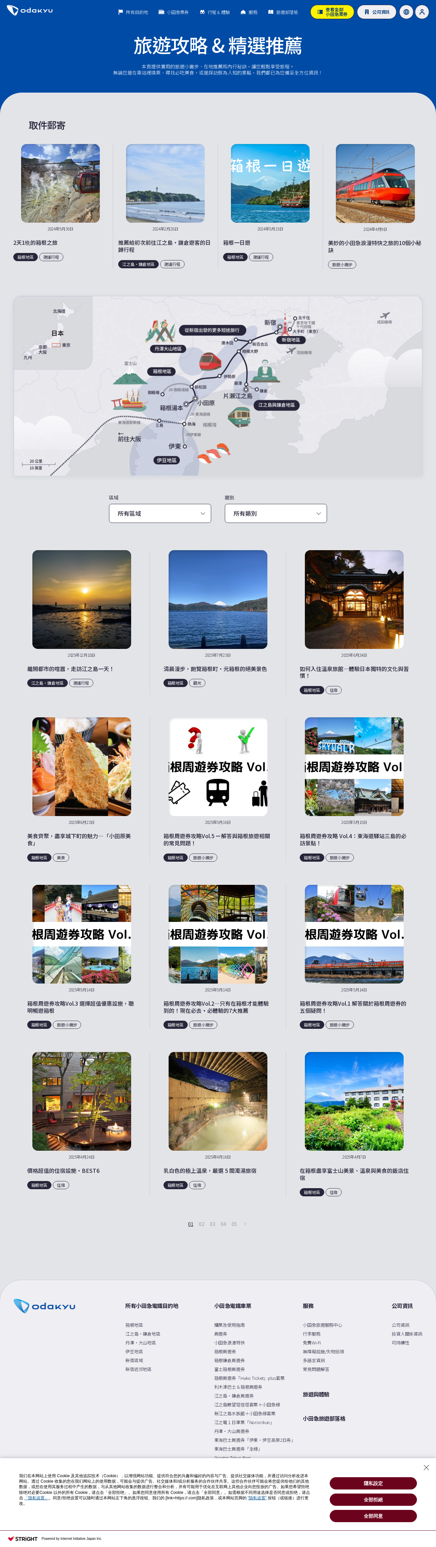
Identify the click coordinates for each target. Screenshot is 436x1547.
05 (234, 1224)
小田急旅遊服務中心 (322, 1325)
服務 (308, 1306)
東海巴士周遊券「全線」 (238, 1449)
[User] (422, 12)
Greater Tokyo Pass (232, 1457)
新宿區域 (134, 1360)
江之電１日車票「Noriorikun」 (244, 1422)
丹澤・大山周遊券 (231, 1431)
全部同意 (373, 1516)
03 (212, 1224)
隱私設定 (373, 1483)
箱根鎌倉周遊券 (229, 1360)
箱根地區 (134, 1325)
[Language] (406, 12)
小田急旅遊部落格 (324, 1418)
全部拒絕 (373, 1499)
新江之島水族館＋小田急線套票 (245, 1413)
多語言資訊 (314, 1360)
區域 (114, 497)
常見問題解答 (316, 1369)
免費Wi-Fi (312, 1342)
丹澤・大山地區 (140, 1342)
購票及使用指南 (229, 1325)
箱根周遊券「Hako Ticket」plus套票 (249, 1378)
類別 (229, 497)
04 (223, 1224)
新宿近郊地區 (138, 1369)
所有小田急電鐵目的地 (151, 1306)
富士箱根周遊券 (229, 1369)
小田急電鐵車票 (232, 1306)
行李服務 (311, 1333)
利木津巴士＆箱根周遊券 (238, 1387)
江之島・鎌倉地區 (142, 1333)
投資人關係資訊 (407, 1333)
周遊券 (221, 1333)
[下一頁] (245, 1224)
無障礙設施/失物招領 (323, 1351)
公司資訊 (402, 1306)
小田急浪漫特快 (229, 1342)
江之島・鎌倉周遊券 (234, 1395)
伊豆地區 (134, 1351)
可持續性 (400, 1342)
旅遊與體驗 (316, 1394)
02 (201, 1224)
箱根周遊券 (225, 1351)
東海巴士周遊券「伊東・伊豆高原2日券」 (255, 1440)
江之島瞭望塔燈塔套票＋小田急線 (247, 1404)
